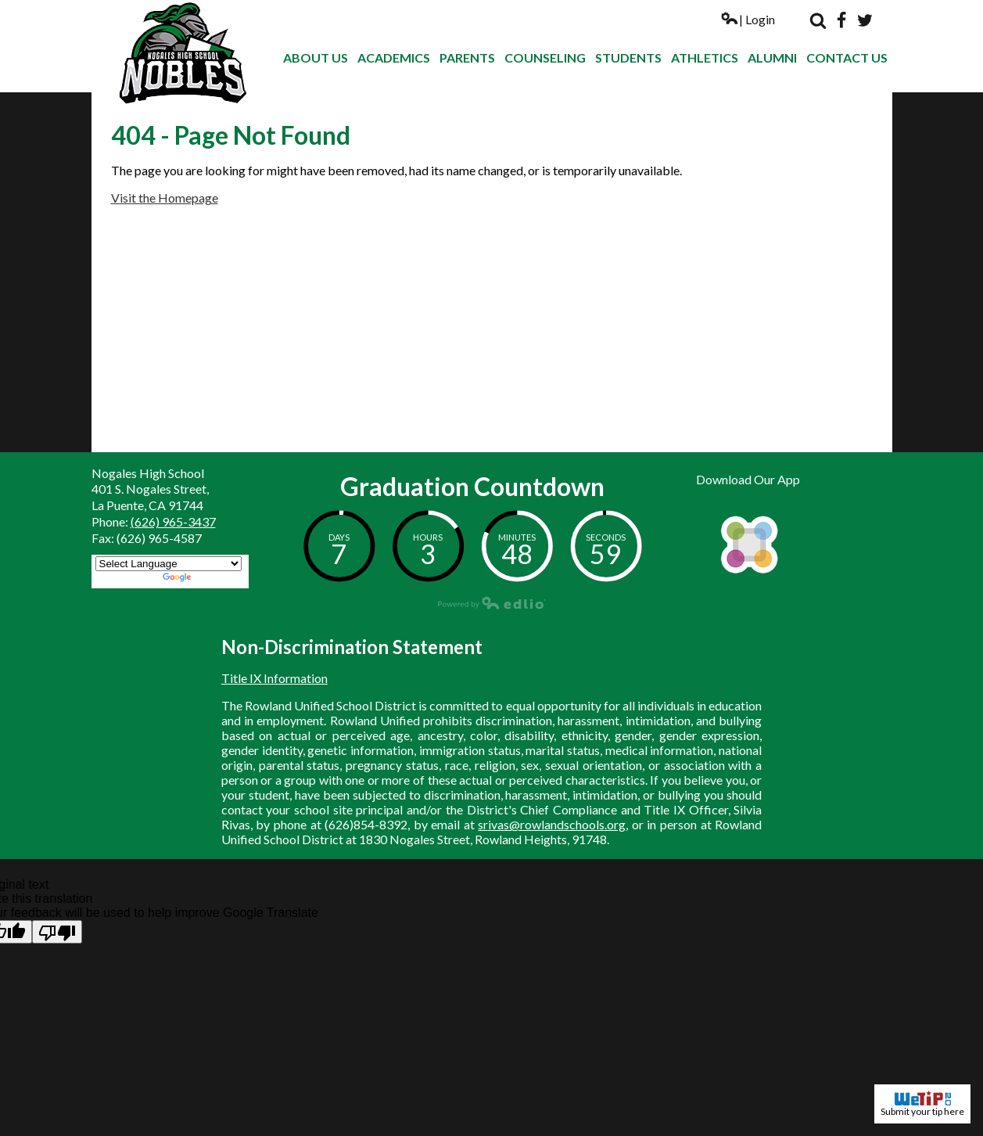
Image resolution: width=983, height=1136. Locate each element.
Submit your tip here (922, 1104)
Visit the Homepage (164, 197)
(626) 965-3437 (173, 521)
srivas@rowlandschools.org (552, 824)
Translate (204, 578)
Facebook (841, 20)
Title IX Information (274, 677)
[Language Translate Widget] (168, 563)
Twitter (865, 20)
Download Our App (748, 479)
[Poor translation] (57, 932)
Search (818, 20)
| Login (747, 19)
